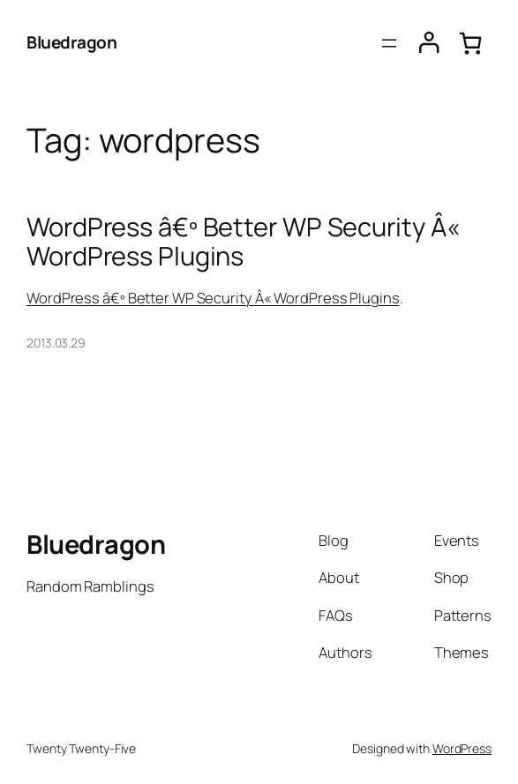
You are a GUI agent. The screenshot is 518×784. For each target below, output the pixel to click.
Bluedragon (71, 42)
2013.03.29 (56, 342)
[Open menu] (389, 43)
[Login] (429, 42)
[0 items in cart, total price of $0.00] (470, 43)
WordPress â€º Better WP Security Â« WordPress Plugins (243, 241)
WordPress (462, 748)
